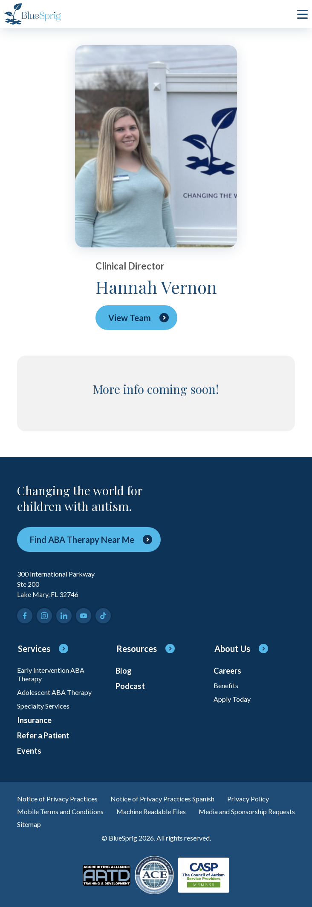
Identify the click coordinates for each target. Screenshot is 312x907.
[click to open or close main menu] (302, 14)
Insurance (34, 720)
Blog (124, 670)
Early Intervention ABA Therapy (50, 674)
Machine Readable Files (151, 811)
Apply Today (232, 699)
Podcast (130, 686)
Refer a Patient (43, 735)
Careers (227, 670)
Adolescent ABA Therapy (54, 692)
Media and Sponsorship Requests (247, 811)
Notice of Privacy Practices (57, 799)
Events (29, 750)
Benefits (226, 685)
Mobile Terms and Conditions (60, 811)
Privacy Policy (248, 799)
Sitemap (29, 824)
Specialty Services (43, 706)
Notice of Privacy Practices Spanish (162, 799)
